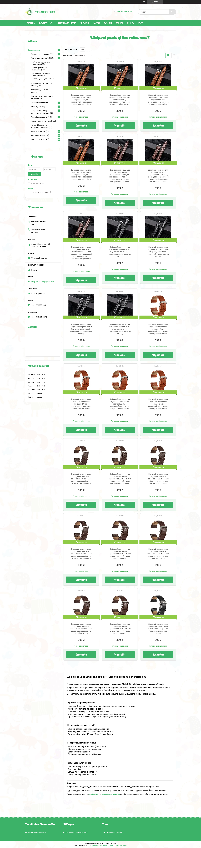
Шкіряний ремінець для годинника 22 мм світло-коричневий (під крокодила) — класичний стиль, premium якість (158, 99)
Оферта (130, 23)
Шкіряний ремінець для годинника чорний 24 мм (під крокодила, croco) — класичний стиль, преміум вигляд (120, 329)
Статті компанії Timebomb (112, 832)
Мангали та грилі (37, 139)
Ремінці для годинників (40, 58)
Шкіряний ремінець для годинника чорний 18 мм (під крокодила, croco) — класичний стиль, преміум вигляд (120, 251)
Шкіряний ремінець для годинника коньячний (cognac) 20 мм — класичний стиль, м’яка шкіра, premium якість (81, 404)
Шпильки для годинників (41, 79)
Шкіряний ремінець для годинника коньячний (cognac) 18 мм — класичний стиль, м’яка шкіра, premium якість (158, 329)
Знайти (34, 174)
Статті (140, 23)
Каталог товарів (46, 23)
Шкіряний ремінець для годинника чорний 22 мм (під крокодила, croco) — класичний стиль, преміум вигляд (81, 329)
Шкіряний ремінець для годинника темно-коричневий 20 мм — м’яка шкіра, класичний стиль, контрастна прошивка (120, 478)
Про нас (119, 23)
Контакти (84, 23)
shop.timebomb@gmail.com (42, 282)
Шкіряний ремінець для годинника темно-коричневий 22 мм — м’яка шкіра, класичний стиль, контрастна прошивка (158, 478)
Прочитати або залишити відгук (75, 832)
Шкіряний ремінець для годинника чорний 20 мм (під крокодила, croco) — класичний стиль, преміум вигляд (158, 251)
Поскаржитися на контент (97, 845)
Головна (31, 23)
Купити (81, 126)
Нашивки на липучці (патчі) (41, 121)
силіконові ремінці (111, 794)
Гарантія (108, 23)
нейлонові (94, 794)
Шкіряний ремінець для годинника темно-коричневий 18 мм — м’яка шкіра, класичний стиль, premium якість (120, 553)
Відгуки (96, 23)
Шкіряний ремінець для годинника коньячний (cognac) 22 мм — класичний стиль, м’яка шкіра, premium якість (120, 404)
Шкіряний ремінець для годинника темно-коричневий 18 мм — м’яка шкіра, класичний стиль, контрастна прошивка (81, 478)
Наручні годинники (38, 131)
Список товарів (34, 50)
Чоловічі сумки (37, 103)
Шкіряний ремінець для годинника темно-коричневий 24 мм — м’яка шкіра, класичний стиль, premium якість (120, 628)
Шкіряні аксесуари (38, 135)
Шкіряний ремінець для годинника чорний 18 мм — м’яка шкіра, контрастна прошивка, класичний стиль (158, 628)
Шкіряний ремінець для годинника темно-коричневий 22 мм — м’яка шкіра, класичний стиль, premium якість (81, 628)
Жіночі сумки (36, 107)
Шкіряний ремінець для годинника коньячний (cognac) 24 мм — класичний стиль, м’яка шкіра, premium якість (158, 404)
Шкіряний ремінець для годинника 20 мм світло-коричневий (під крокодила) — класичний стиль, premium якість (119, 99)
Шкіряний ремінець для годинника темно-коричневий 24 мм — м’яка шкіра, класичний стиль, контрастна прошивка (81, 553)
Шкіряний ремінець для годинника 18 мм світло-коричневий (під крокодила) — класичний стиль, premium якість (81, 99)
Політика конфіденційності (118, 845)
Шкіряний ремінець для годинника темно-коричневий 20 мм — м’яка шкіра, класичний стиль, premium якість (158, 553)
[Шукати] (172, 12)
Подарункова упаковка (40, 54)
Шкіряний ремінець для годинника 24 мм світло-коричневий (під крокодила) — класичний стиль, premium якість (81, 174)
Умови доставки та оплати (35, 832)
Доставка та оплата (66, 23)
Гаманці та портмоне (39, 117)
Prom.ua (113, 843)
